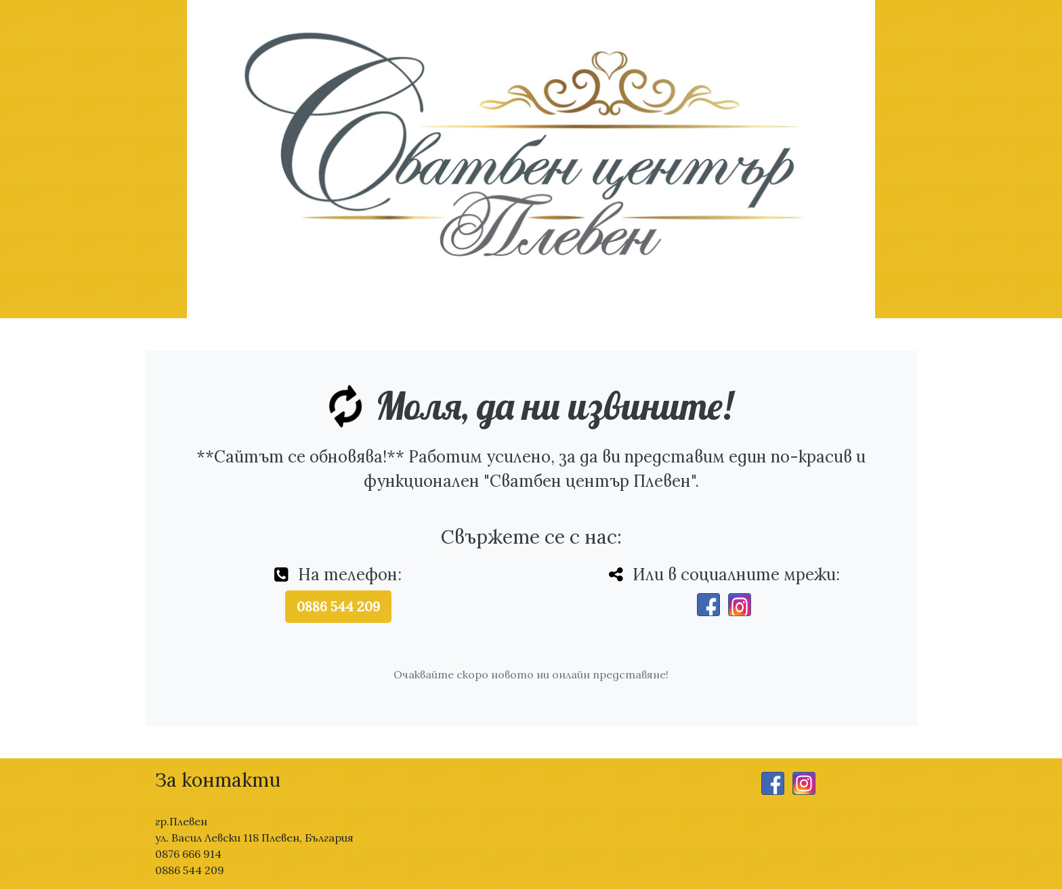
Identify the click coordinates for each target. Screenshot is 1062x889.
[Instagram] (739, 604)
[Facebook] (708, 604)
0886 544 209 (338, 606)
